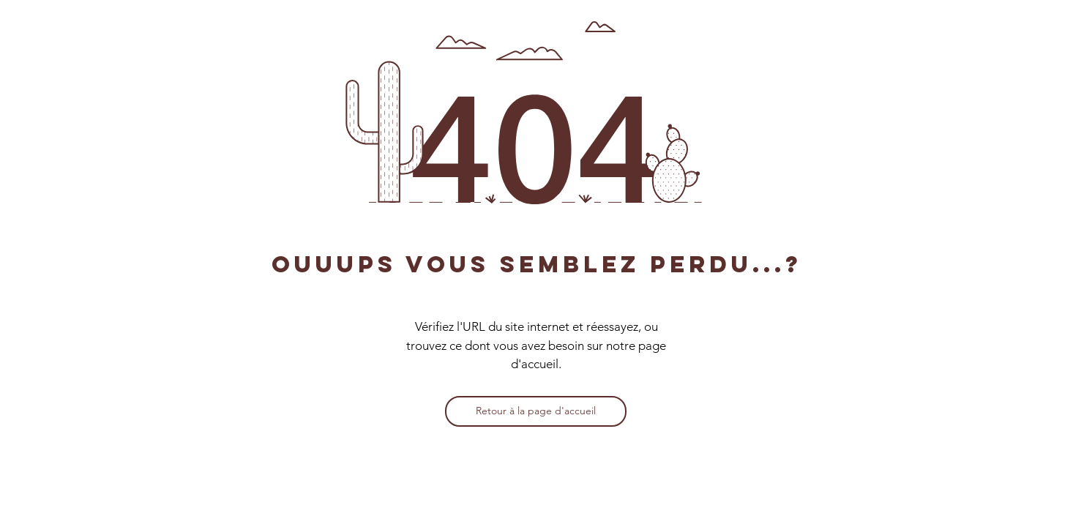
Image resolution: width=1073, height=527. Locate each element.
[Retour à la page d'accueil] (536, 411)
